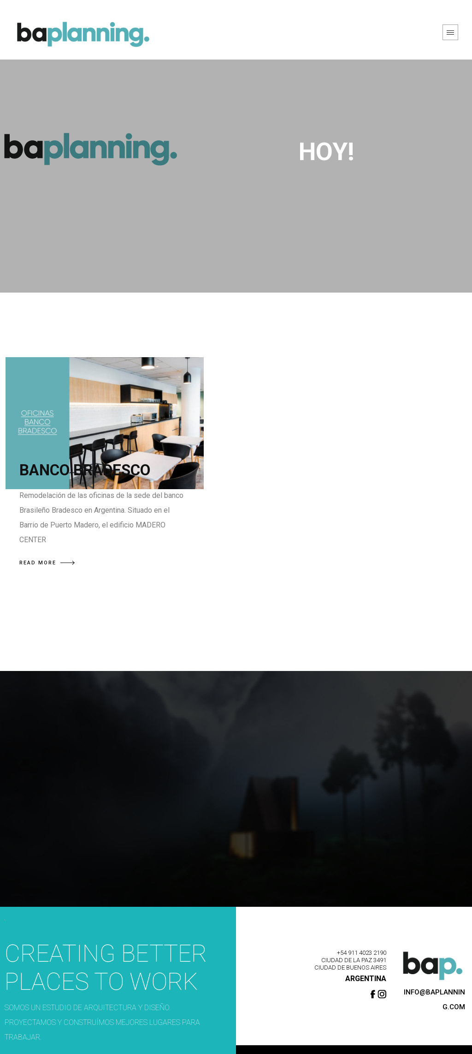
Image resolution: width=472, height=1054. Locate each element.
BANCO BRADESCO (84, 470)
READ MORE (47, 563)
